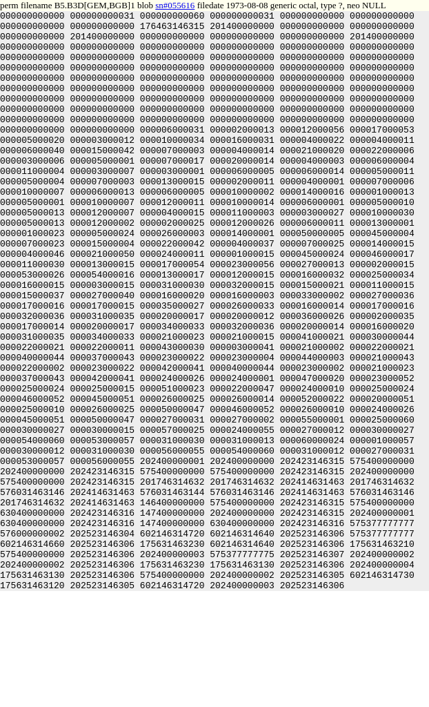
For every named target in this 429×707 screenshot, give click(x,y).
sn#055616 (174, 5)
